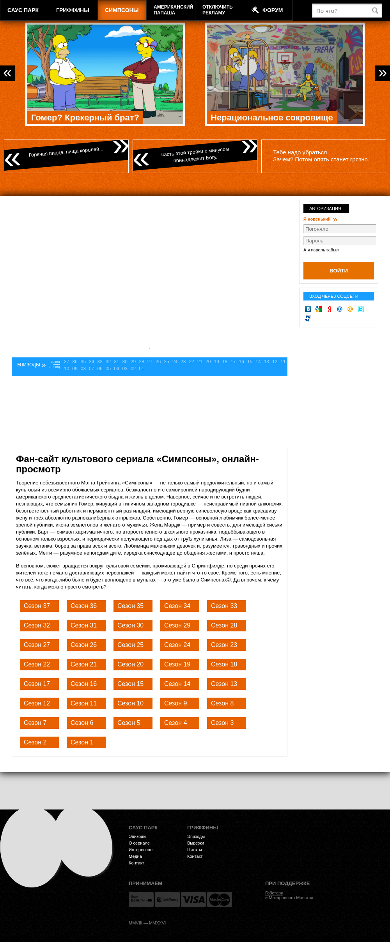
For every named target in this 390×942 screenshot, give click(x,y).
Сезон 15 (130, 683)
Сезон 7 (35, 722)
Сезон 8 (222, 703)
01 (141, 368)
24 (174, 361)
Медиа (135, 856)
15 (249, 361)
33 (99, 361)
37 (66, 361)
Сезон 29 (177, 625)
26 (158, 361)
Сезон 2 (35, 742)
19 (216, 361)
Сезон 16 (84, 683)
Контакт (136, 863)
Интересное (140, 849)
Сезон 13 (224, 683)
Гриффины (72, 10)
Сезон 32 (37, 625)
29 (133, 361)
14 (258, 361)
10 (66, 368)
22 (191, 361)
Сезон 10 (130, 703)
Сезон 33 (224, 606)
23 (183, 361)
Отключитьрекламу (217, 10)
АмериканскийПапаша (173, 10)
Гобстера (274, 893)
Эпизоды (137, 836)
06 (99, 368)
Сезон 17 (37, 683)
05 (108, 368)
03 (125, 368)
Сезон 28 (224, 625)
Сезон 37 (37, 606)
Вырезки (195, 843)
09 (74, 368)
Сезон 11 (84, 703)
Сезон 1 (82, 742)
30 (125, 361)
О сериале (139, 843)
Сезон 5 (128, 722)
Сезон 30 (130, 625)
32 (108, 361)
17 (233, 361)
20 (208, 361)
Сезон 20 (130, 664)
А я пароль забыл (321, 249)
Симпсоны (121, 10)
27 (149, 361)
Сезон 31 (84, 625)
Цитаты (194, 849)
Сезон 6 (82, 722)
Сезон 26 (84, 645)
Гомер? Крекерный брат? (85, 117)
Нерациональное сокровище (272, 117)
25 (166, 361)
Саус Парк (23, 10)
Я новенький (320, 219)
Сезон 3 (222, 722)
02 (133, 368)
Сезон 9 (175, 703)
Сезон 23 (224, 645)
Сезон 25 (130, 645)
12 (274, 361)
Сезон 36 (84, 606)
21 (199, 361)
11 (282, 361)
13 (266, 361)
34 (91, 361)
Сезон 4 (175, 722)
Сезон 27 (37, 645)
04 (116, 368)
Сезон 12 (37, 703)
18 (224, 361)
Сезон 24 (177, 645)
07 (91, 368)
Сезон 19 (177, 664)
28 (141, 361)
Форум (272, 10)
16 (241, 361)
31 (116, 361)
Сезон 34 (177, 606)
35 (83, 361)
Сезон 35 (130, 606)
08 (83, 368)
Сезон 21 (84, 664)
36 (74, 361)
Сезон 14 (177, 683)
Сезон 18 (224, 664)
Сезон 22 (37, 664)
